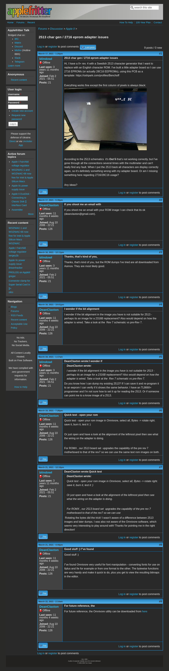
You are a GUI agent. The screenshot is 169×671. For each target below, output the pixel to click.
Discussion (56, 28)
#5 (160, 356)
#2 (160, 200)
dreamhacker (16, 267)
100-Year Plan (143, 22)
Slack (17, 58)
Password (14, 102)
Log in (41, 46)
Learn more (14, 65)
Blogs (14, 306)
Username (14, 94)
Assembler (17, 209)
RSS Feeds (17, 315)
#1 (160, 53)
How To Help (126, 22)
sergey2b (13, 255)
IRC (17, 39)
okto (11, 292)
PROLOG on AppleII (19, 272)
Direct (12, 141)
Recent (31, 22)
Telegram (19, 61)
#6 (160, 410)
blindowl (45, 59)
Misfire (18, 50)
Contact (158, 22)
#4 (160, 304)
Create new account (22, 110)
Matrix (18, 42)
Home (10, 22)
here (144, 611)
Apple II (70, 28)
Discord (19, 46)
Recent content (19, 79)
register (52, 46)
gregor (12, 276)
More (31, 214)
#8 (160, 544)
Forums (20, 22)
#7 (160, 467)
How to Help (20, 387)
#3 (160, 252)
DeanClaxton (49, 205)
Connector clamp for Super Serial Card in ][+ (19, 284)
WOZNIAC (14, 243)
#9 (160, 601)
